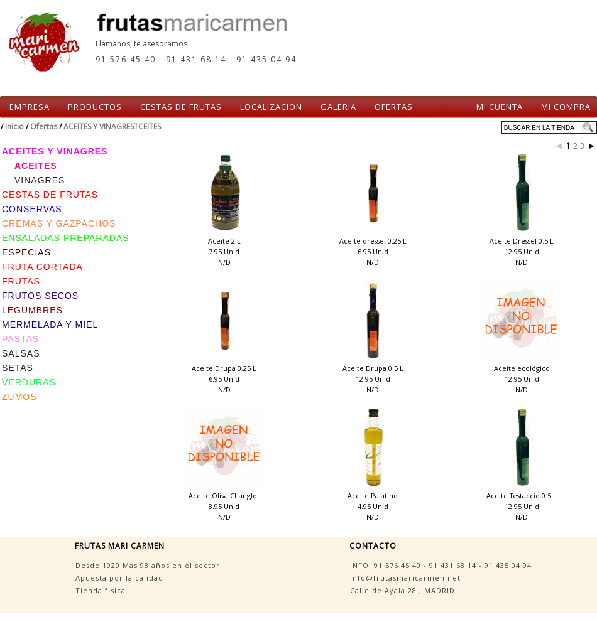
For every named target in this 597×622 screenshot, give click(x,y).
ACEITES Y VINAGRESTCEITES (112, 126)
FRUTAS (21, 281)
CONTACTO (373, 545)
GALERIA (338, 106)
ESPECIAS (26, 252)
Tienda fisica (100, 590)
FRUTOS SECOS (40, 296)
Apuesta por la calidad (119, 577)
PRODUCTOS (95, 106)
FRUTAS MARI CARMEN (120, 545)
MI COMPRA (566, 106)
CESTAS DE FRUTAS (181, 106)
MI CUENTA (499, 106)
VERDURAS (29, 382)
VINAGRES (39, 180)
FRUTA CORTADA (42, 267)
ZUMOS (19, 397)
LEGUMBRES (32, 310)
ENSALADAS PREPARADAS (65, 238)
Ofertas (43, 126)
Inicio (14, 126)
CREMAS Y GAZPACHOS (59, 223)
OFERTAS (394, 106)
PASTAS (20, 339)
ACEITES (35, 166)
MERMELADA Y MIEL (50, 324)
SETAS (17, 368)
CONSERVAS (32, 209)
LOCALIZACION (271, 106)
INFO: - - (441, 565)
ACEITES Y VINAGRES (54, 151)
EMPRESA (29, 106)
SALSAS (21, 353)
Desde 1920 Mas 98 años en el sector (147, 565)
